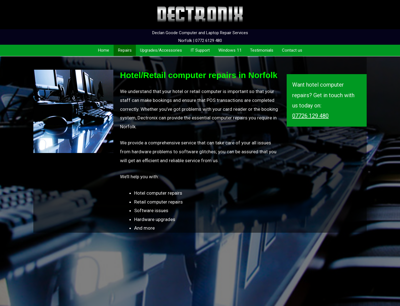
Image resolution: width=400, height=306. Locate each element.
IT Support (200, 50)
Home (103, 50)
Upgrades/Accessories (161, 50)
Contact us (292, 50)
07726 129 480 (310, 115)
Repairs (125, 50)
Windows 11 (230, 50)
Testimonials (261, 50)
